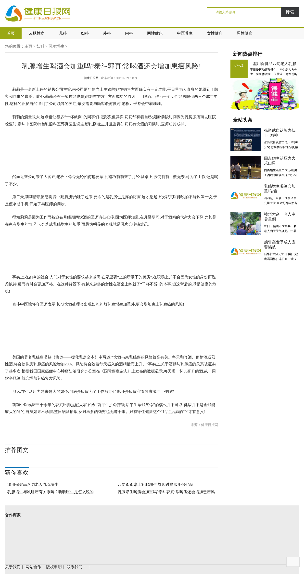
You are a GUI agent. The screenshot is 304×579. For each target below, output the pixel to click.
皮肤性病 (37, 33)
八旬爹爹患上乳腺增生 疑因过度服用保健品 (155, 484)
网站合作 (33, 567)
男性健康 (245, 33)
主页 (28, 46)
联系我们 (74, 567)
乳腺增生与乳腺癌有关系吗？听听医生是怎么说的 (50, 492)
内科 (129, 33)
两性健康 (155, 33)
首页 (11, 33)
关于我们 (13, 567)
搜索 (290, 12)
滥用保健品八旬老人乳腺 (274, 64)
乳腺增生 (56, 46)
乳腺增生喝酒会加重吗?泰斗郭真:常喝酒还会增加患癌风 (166, 492)
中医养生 (185, 33)
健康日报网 (91, 78)
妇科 (85, 33)
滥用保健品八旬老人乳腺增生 (32, 484)
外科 (107, 33)
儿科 (63, 33)
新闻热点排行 (247, 54)
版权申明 (54, 567)
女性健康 (215, 33)
